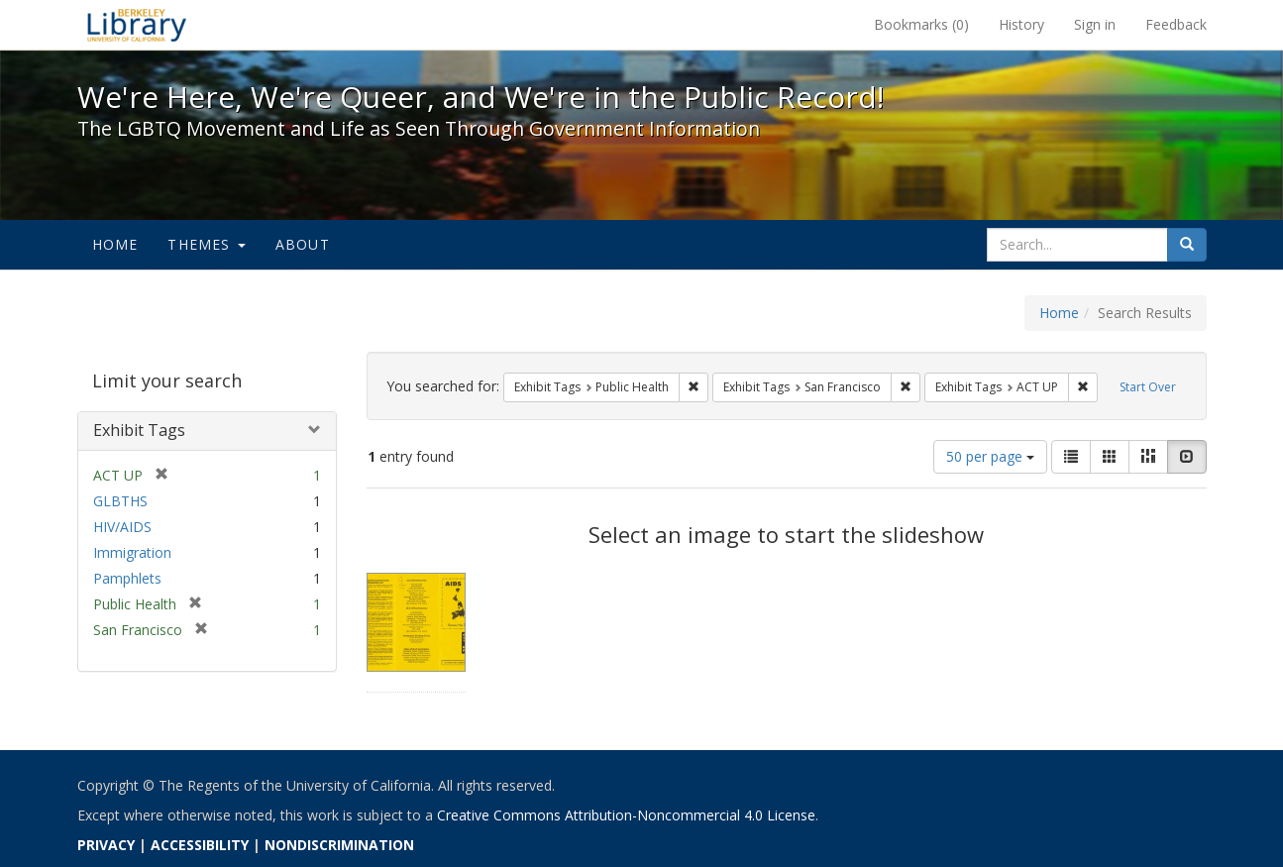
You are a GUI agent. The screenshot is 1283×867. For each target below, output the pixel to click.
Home (115, 244)
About (302, 244)
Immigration (132, 552)
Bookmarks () (921, 24)
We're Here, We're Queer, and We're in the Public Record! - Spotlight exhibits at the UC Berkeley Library (136, 25)
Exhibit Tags (139, 430)
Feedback (1176, 24)
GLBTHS (120, 500)
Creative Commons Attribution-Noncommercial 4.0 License (626, 815)
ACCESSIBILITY (200, 844)
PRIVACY (106, 844)
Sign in (1095, 24)
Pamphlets (127, 578)
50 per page (990, 456)
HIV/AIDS (122, 526)
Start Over (1148, 387)
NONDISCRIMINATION (339, 844)
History (1021, 24)
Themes (206, 244)
